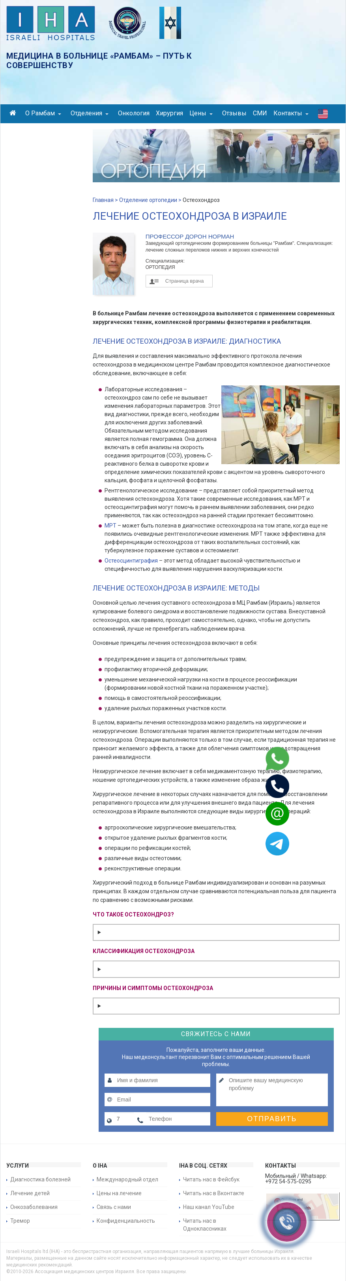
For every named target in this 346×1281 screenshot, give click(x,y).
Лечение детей (30, 1193)
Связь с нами (114, 1207)
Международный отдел (127, 1179)
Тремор (20, 1221)
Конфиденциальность (126, 1221)
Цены (201, 113)
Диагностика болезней (40, 1179)
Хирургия (169, 113)
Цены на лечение (119, 1193)
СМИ (260, 113)
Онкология (134, 113)
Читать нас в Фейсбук (211, 1179)
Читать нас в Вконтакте (213, 1193)
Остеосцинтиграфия (131, 560)
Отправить (272, 1119)
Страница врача (184, 281)
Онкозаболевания (34, 1207)
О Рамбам (43, 113)
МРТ (110, 525)
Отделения (89, 113)
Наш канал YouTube (208, 1207)
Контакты (291, 113)
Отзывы (234, 113)
